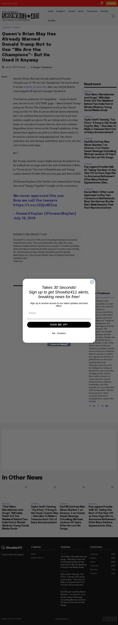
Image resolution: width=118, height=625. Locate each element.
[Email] (59, 313)
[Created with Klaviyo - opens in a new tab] (59, 344)
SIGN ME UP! (59, 324)
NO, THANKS (59, 333)
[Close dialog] (92, 282)
